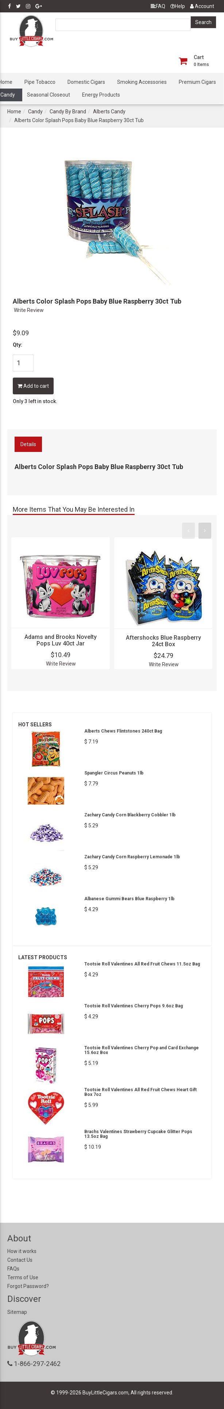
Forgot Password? (28, 1286)
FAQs (13, 1269)
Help (177, 6)
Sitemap (17, 1312)
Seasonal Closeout (48, 95)
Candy (35, 111)
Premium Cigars (197, 82)
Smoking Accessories (142, 82)
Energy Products (101, 95)
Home (14, 111)
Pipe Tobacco (39, 82)
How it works (21, 1251)
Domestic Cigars (86, 82)
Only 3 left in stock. (35, 401)
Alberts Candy (109, 111)
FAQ (158, 6)
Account (202, 6)
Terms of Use (22, 1277)
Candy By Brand (68, 111)
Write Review (29, 310)
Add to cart (33, 386)
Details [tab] (28, 444)
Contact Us (19, 1260)
